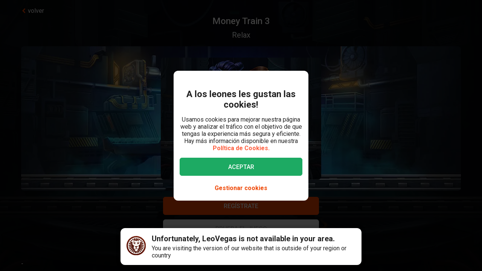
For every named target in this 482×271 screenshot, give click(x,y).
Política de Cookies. (241, 148)
